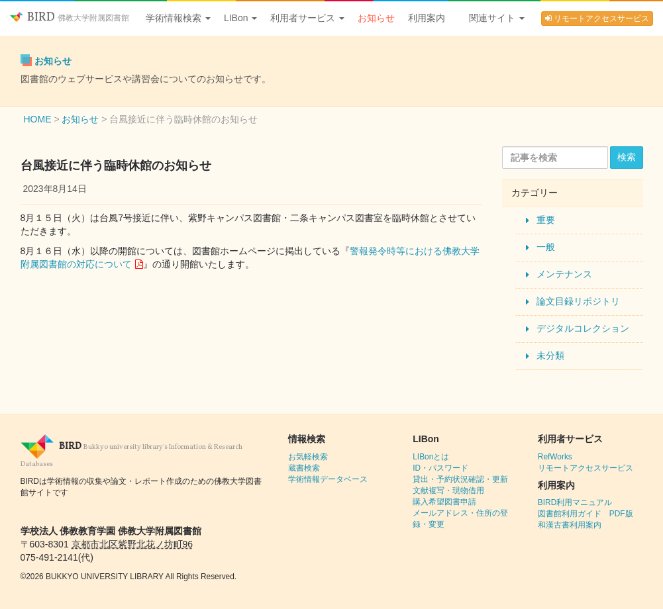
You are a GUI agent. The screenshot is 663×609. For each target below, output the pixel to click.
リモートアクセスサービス (597, 18)
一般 (545, 247)
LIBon (240, 18)
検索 (626, 157)
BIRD (69, 17)
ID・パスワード (440, 468)
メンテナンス (564, 274)
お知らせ (376, 18)
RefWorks (555, 456)
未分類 (550, 355)
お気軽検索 (308, 456)
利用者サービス (307, 18)
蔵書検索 (304, 468)
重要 (545, 219)
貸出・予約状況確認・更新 (460, 479)
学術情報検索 (178, 18)
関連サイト (497, 18)
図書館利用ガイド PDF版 (585, 513)
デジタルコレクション (582, 328)
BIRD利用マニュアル (575, 502)
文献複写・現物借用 (448, 490)
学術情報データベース (328, 479)
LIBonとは (431, 456)
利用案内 (426, 18)
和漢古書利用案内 (569, 525)
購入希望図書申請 (444, 501)
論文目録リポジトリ (578, 301)
